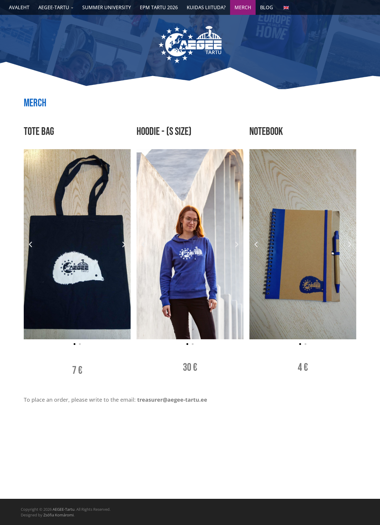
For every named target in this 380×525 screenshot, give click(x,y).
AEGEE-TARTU (55, 7)
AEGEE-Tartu (64, 509)
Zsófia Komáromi (58, 515)
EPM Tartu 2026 (159, 7)
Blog (266, 7)
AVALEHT (19, 7)
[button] (30, 244)
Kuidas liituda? (206, 7)
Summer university (106, 7)
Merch (243, 7)
